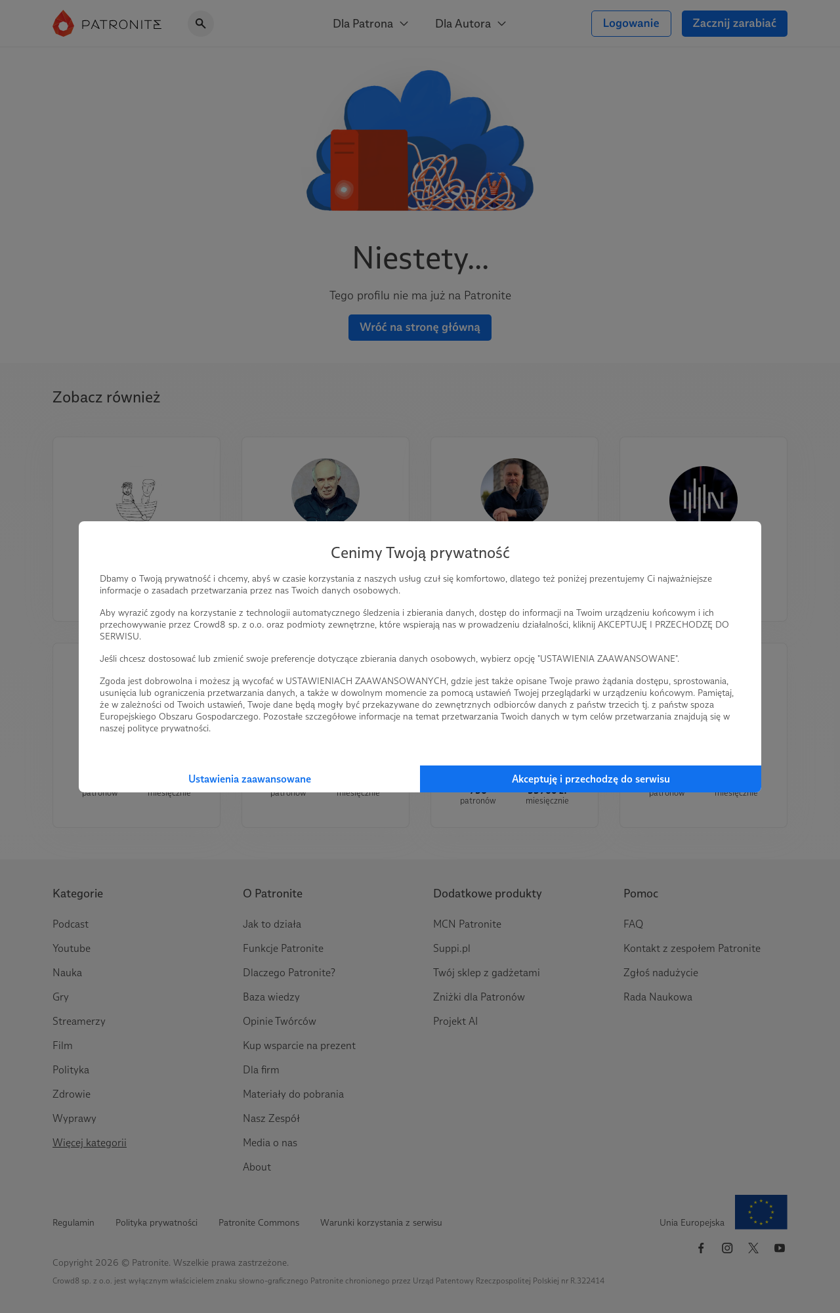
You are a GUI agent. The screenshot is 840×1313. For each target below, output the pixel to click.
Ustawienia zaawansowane (249, 779)
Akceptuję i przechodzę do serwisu (591, 779)
